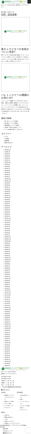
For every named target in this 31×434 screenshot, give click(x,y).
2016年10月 (8, 309)
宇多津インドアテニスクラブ (12, 423)
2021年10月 (8, 220)
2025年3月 (7, 158)
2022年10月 (8, 197)
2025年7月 (7, 151)
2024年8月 (7, 166)
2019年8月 (7, 264)
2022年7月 (7, 203)
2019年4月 (7, 272)
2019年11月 (8, 257)
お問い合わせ (5, 390)
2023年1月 (7, 195)
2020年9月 (7, 243)
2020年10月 (8, 241)
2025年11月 (8, 149)
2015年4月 (7, 338)
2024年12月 (8, 162)
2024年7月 (7, 168)
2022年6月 (7, 205)
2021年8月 (7, 224)
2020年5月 (7, 249)
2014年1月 (7, 359)
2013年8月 (7, 363)
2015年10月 (8, 328)
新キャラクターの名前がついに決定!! (15, 50)
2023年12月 (8, 179)
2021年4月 (7, 230)
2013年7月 (7, 365)
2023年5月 (7, 191)
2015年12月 (8, 324)
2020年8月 (7, 245)
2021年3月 (7, 232)
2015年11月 (8, 326)
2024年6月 (7, 170)
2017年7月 (7, 299)
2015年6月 (7, 334)
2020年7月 (7, 247)
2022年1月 (7, 216)
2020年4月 (7, 251)
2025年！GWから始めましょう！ (13, 127)
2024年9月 (7, 164)
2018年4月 (7, 288)
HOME (5, 428)
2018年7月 (7, 284)
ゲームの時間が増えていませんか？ (14, 129)
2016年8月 (7, 313)
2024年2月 (7, 176)
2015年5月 (7, 336)
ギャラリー (7, 407)
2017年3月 (7, 303)
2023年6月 (7, 189)
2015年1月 (7, 340)
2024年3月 (7, 174)
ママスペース (23, 409)
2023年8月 (7, 185)
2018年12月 (8, 278)
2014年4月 (7, 353)
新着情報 (7, 140)
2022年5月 (7, 208)
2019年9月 (7, 261)
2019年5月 (7, 270)
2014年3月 (7, 355)
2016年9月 (7, 311)
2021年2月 (7, 235)
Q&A (21, 399)
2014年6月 (7, 349)
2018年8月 (7, 282)
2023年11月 (8, 181)
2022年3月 (7, 212)
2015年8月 (7, 330)
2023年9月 (7, 183)
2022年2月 (7, 214)
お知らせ (7, 415)
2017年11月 (8, 293)
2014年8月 (7, 347)
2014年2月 (7, 357)
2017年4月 (7, 301)
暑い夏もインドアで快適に (11, 123)
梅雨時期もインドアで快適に (12, 125)
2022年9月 (7, 199)
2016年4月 (7, 320)
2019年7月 (7, 266)
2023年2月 (7, 193)
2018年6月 (7, 286)
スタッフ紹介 (8, 403)
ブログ (6, 136)
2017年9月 (7, 297)
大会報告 (7, 138)
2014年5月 (7, 351)
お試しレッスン (8, 431)
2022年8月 (7, 201)
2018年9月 (7, 280)
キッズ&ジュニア (9, 405)
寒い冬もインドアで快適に (11, 121)
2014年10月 (8, 342)
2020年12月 (8, 237)
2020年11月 (8, 239)
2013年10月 (8, 361)
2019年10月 (8, 259)
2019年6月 (7, 268)
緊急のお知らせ (9, 142)
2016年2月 (7, 322)
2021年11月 (8, 218)
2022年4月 (7, 210)
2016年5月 (7, 317)
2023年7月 (7, 187)
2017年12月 (8, 291)
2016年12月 (8, 307)
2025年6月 (7, 154)
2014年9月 (7, 345)
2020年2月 (7, 255)
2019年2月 (7, 276)
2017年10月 (8, 295)
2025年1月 (7, 160)
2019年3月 (7, 274)
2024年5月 (7, 172)
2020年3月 (7, 253)
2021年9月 (7, 222)
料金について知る (9, 401)
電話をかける (7, 433)
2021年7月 (7, 226)
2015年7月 (7, 332)
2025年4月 (7, 156)
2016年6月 (7, 315)
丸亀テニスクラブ (9, 421)
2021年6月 (7, 228)
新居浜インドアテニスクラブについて (9, 397)
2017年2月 (7, 305)
